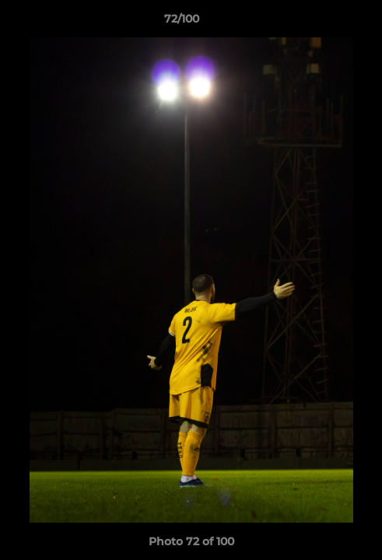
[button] (326, 23)
